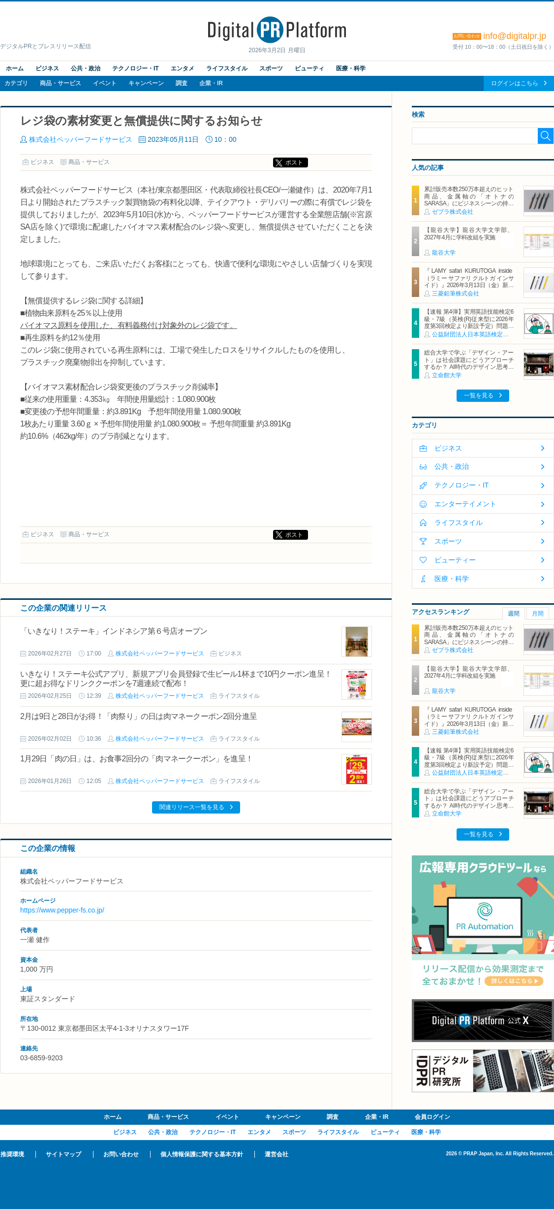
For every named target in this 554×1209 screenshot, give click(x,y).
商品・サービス (60, 83)
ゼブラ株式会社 (452, 211)
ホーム (15, 68)
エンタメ (182, 68)
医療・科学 (351, 68)
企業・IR (211, 83)
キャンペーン (146, 83)
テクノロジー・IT (135, 68)
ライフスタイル (226, 68)
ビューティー (455, 560)
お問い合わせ (121, 1154)
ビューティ (309, 68)
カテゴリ (16, 83)
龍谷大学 (444, 252)
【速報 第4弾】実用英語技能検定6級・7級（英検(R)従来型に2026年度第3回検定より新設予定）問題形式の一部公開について (469, 322)
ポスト (294, 162)
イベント (105, 83)
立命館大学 (447, 375)
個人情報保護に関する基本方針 (201, 1154)
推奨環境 (12, 1154)
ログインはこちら (514, 83)
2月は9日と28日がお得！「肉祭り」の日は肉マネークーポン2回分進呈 (138, 716)
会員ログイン (432, 1116)
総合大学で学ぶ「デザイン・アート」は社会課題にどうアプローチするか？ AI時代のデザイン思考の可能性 (469, 363)
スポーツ (271, 68)
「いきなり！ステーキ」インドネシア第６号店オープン (113, 631)
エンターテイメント (465, 504)
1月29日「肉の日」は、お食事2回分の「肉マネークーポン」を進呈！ (136, 758)
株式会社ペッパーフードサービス (80, 139)
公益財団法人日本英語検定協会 (473, 334)
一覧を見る (478, 395)
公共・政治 (85, 68)
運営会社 (276, 1154)
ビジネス (47, 68)
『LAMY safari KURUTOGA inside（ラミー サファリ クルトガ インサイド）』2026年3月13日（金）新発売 (469, 281)
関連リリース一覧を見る (191, 807)
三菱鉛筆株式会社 (455, 293)
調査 (181, 83)
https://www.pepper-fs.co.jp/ (62, 910)
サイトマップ (63, 1154)
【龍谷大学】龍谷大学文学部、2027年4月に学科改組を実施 (469, 233)
